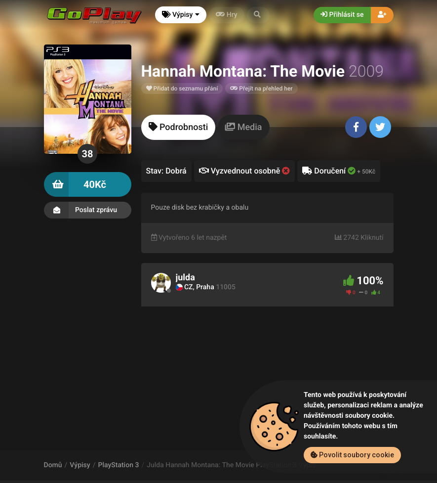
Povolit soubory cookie (352, 455)
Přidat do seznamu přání (182, 88)
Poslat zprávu (87, 210)
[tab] (178, 127)
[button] (258, 15)
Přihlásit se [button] (341, 15)
